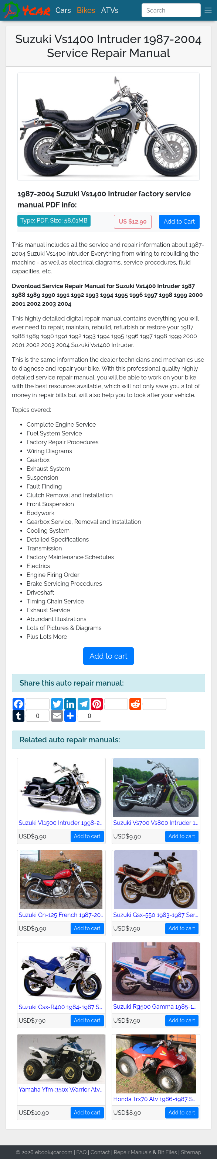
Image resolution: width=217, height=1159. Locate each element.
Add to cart (108, 656)
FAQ (82, 1152)
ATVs (110, 10)
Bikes (86, 10)
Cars (63, 10)
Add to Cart (179, 221)
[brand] (26, 10)
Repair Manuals (133, 1152)
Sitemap (191, 1152)
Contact (100, 1152)
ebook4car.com (53, 1152)
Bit (161, 1152)
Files (171, 1152)
